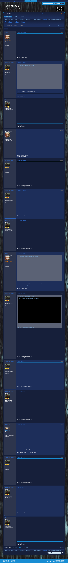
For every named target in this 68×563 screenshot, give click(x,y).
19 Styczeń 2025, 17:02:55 (21, 424)
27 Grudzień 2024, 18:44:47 (21, 190)
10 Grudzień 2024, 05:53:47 (21, 62)
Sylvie (49, 19)
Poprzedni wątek (51, 25)
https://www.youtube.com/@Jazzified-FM (25, 285)
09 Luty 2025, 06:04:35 (20, 487)
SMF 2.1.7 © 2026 (6, 560)
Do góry (6, 547)
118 (22, 28)
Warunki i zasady (58, 560)
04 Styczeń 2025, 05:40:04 (21, 361)
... (14, 28)
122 (27, 28)
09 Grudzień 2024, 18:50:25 (21, 32)
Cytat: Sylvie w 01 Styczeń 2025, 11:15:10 (26, 296)
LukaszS (7, 424)
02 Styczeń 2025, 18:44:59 (21, 293)
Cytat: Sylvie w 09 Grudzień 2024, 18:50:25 (26, 65)
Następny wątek (59, 25)
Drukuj (61, 28)
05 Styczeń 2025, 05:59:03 (21, 391)
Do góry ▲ (63, 560)
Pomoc (53, 560)
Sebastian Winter (9, 62)
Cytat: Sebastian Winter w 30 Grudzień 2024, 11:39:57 (28, 256)
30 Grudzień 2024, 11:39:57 (21, 220)
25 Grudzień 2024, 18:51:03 (21, 160)
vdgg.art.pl (45, 13)
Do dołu (6, 28)
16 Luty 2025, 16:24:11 (20, 517)
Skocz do (46, 552)
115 (16, 28)
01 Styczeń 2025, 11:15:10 (21, 253)
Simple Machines (12, 560)
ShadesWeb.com (12, 561)
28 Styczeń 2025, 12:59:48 (21, 457)
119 (24, 28)
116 (17, 28)
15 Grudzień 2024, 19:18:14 (21, 99)
